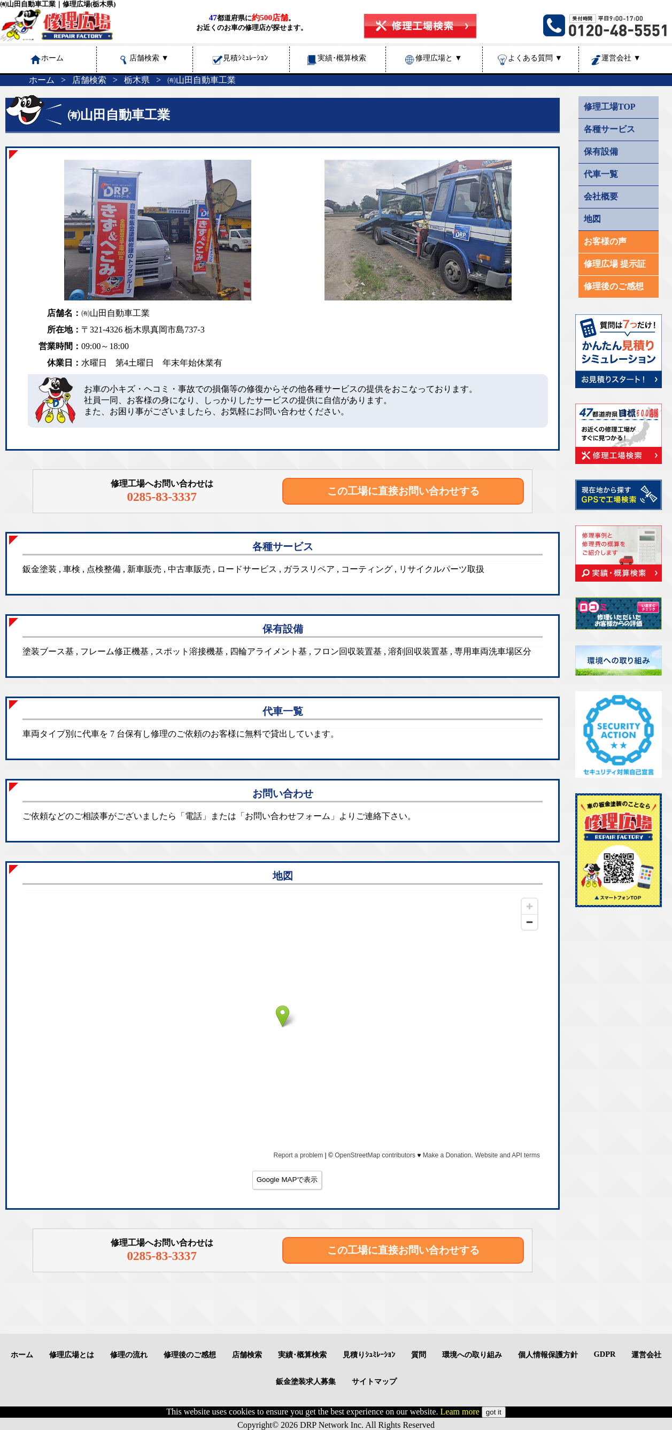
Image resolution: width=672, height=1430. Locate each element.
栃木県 (137, 79)
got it (493, 1412)
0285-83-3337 (162, 497)
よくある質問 (535, 57)
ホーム (42, 79)
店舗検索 (149, 57)
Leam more (460, 1411)
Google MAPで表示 (287, 1180)
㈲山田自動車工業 (201, 79)
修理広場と (438, 57)
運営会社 (621, 57)
